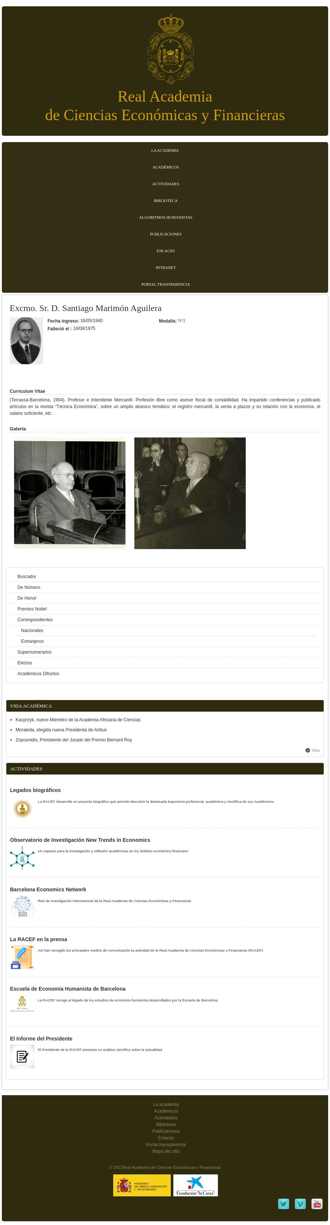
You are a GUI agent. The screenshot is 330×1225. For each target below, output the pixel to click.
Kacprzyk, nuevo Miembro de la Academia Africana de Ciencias (78, 719)
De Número (28, 587)
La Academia (165, 150)
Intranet (166, 267)
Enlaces (166, 250)
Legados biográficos (35, 790)
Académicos (166, 167)
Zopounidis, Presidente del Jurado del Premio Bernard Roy (74, 740)
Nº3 (181, 320)
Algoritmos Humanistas (165, 217)
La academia (166, 1104)
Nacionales (32, 630)
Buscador (26, 576)
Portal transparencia (165, 284)
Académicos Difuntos (38, 673)
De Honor (26, 598)
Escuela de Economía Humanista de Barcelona (67, 989)
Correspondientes (35, 619)
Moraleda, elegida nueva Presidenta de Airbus (61, 729)
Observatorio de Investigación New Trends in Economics (80, 840)
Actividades (165, 184)
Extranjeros (32, 641)
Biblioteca (165, 200)
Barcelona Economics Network (48, 889)
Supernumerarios (34, 652)
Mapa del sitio (166, 1151)
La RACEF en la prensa (38, 939)
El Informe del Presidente (41, 1039)
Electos (24, 663)
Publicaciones (166, 234)
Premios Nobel (32, 609)
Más (316, 750)
